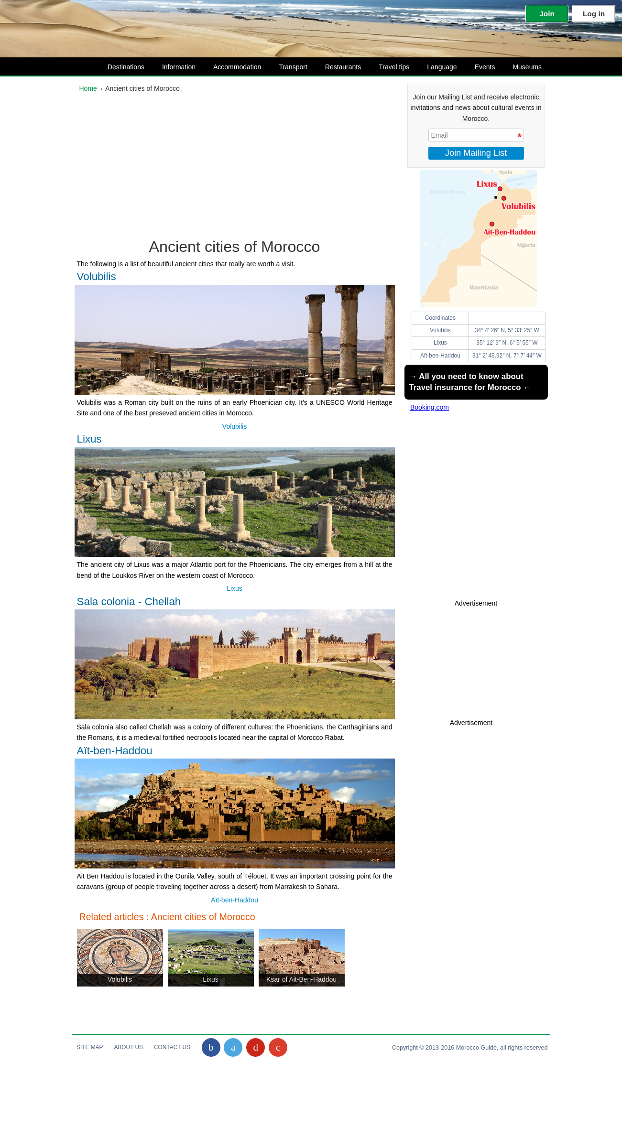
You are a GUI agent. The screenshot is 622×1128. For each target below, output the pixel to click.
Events (478, 67)
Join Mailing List (476, 153)
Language (435, 67)
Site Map (89, 1047)
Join (547, 14)
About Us (128, 1047)
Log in (594, 14)
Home (88, 88)
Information (172, 67)
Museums (521, 67)
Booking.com (429, 407)
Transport (286, 67)
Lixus (234, 588)
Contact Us (172, 1047)
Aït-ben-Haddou (234, 900)
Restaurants (336, 67)
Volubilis (234, 426)
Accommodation (230, 67)
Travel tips (387, 67)
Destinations (119, 67)
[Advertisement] (235, 168)
